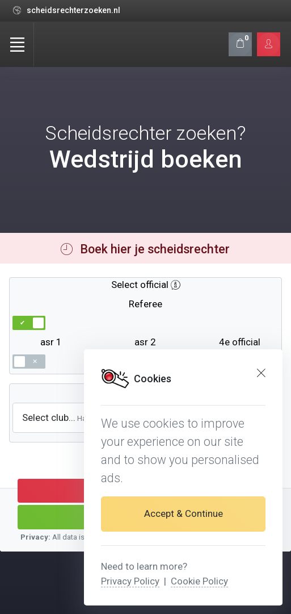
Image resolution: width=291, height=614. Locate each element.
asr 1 (51, 342)
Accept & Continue (183, 513)
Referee (145, 304)
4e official (239, 342)
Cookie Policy (199, 581)
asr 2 (145, 342)
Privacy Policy (130, 581)
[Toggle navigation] (17, 44)
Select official (139, 284)
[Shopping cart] (240, 44)
